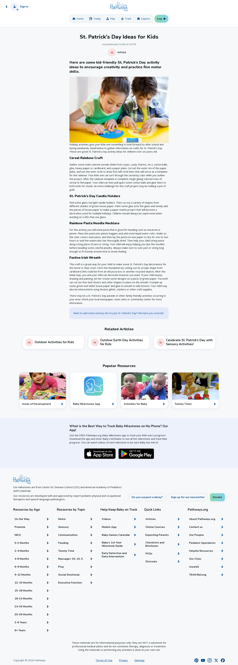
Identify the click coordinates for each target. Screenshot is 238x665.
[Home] (119, 6)
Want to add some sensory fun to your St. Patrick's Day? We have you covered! (118, 313)
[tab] (78, 19)
